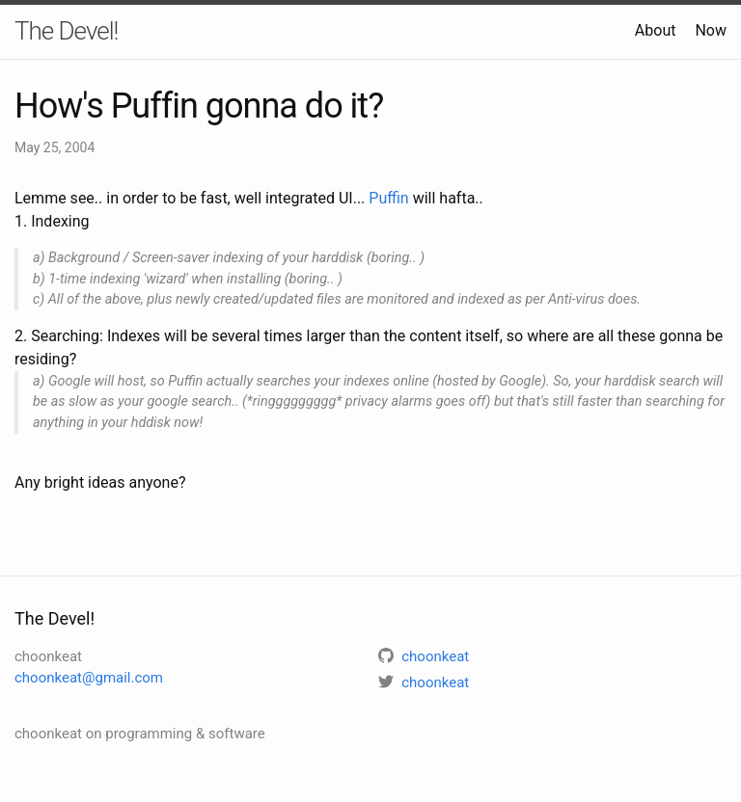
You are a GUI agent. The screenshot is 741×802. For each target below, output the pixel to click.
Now (711, 30)
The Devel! (66, 30)
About (655, 30)
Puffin (388, 198)
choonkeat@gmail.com (88, 677)
